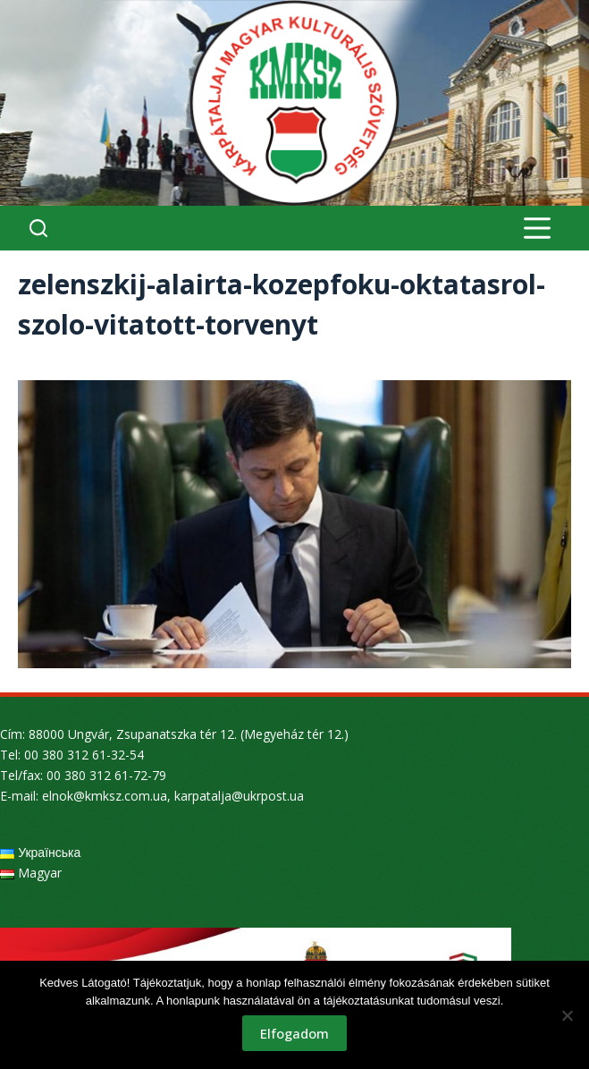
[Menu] (537, 228)
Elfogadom (294, 1033)
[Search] (38, 228)
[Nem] (567, 1015)
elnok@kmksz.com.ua (104, 795)
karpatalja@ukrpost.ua (239, 795)
